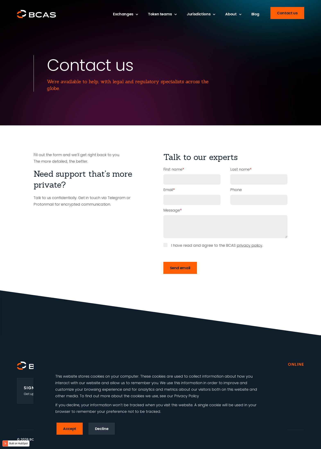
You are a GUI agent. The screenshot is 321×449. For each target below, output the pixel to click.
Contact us (287, 13)
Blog (255, 14)
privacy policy (249, 245)
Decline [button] (101, 428)
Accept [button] (69, 428)
